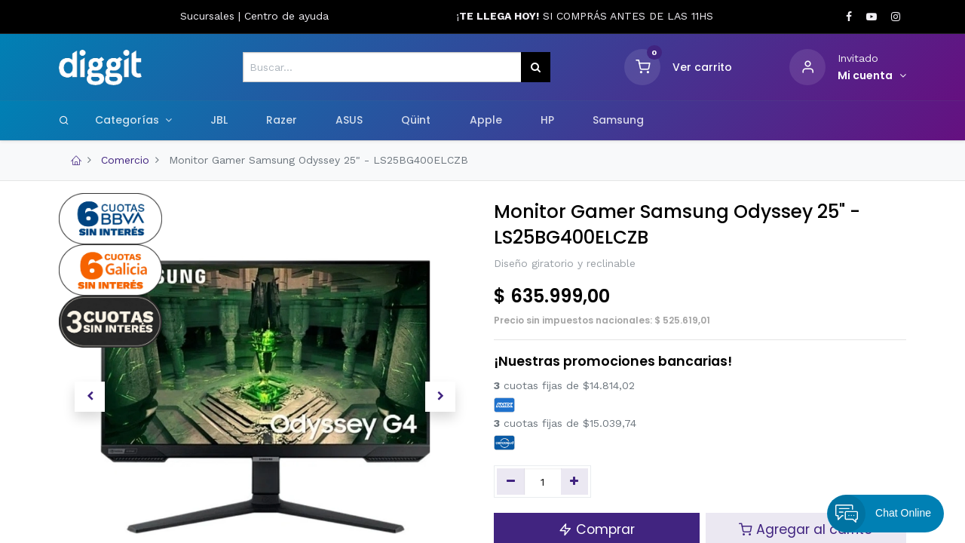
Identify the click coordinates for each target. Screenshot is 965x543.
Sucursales (209, 16)
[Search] (64, 120)
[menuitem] (219, 120)
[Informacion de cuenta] (872, 76)
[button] (90, 396)
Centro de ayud (283, 16)
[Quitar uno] (511, 481)
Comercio (125, 160)
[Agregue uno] (575, 481)
